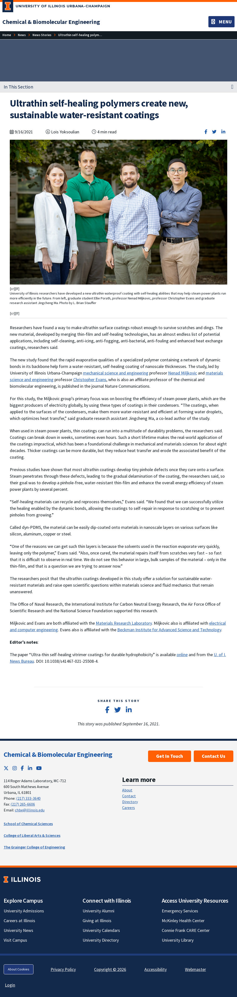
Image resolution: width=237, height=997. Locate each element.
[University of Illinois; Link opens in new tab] (22, 879)
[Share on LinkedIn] (223, 132)
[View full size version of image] (118, 211)
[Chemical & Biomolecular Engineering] (51, 22)
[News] (22, 35)
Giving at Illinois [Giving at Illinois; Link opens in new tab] (97, 920)
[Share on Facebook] (206, 132)
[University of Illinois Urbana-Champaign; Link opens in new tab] (56, 7)
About (127, 790)
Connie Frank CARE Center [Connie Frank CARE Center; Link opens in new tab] (186, 930)
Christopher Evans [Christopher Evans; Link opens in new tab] (89, 379)
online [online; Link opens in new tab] (182, 654)
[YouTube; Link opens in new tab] (39, 768)
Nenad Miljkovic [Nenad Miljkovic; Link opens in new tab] (182, 373)
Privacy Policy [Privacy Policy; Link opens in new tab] (63, 969)
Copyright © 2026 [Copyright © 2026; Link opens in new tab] (110, 969)
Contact (129, 795)
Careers (128, 807)
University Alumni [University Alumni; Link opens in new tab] (98, 911)
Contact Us (213, 756)
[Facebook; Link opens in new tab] (22, 768)
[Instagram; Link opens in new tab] (14, 768)
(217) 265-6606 (23, 804)
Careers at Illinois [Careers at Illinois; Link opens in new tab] (19, 920)
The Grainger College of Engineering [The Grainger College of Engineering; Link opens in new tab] (34, 847)
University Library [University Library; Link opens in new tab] (178, 940)
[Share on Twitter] (214, 132)
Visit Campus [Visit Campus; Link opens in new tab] (15, 940)
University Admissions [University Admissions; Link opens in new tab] (24, 911)
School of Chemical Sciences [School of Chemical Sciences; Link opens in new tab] (28, 823)
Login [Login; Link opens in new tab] (10, 985)
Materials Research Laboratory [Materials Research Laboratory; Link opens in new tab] (124, 623)
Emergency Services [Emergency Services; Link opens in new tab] (180, 911)
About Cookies (18, 969)
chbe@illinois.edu (29, 810)
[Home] (6, 35)
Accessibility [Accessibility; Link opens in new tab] (155, 969)
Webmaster (195, 969)
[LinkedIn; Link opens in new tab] (30, 768)
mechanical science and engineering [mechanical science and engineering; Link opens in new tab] (115, 373)
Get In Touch (169, 756)
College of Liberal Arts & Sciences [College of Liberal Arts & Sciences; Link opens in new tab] (32, 835)
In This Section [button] (18, 87)
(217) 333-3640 (28, 798)
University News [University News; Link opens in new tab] (18, 930)
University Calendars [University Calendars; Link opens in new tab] (101, 930)
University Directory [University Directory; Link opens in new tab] (101, 940)
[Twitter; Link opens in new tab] (6, 768)
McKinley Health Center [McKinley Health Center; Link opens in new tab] (183, 920)
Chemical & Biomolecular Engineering (58, 754)
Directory (130, 801)
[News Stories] (41, 35)
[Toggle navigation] (221, 21)
